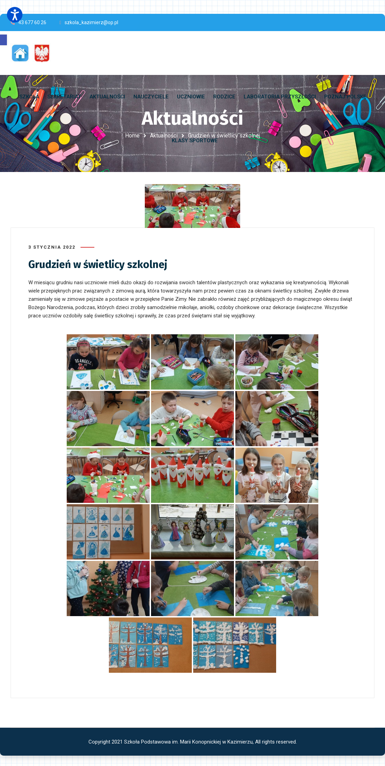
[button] (3, 40)
